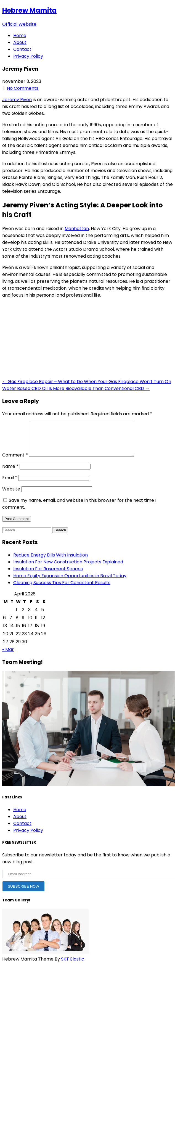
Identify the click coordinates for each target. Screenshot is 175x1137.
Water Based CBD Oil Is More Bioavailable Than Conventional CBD (76, 388)
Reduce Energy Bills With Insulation (50, 561)
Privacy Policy (28, 56)
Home (19, 35)
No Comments (22, 88)
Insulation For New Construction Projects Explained (68, 568)
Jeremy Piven (17, 99)
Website (11, 495)
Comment (15, 461)
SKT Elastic (72, 965)
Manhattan (77, 228)
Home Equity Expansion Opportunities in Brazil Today (69, 582)
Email (9, 484)
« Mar (8, 656)
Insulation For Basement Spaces (48, 575)
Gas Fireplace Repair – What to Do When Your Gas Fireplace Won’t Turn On (86, 381)
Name (10, 473)
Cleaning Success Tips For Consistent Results (61, 589)
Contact (22, 49)
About (19, 42)
